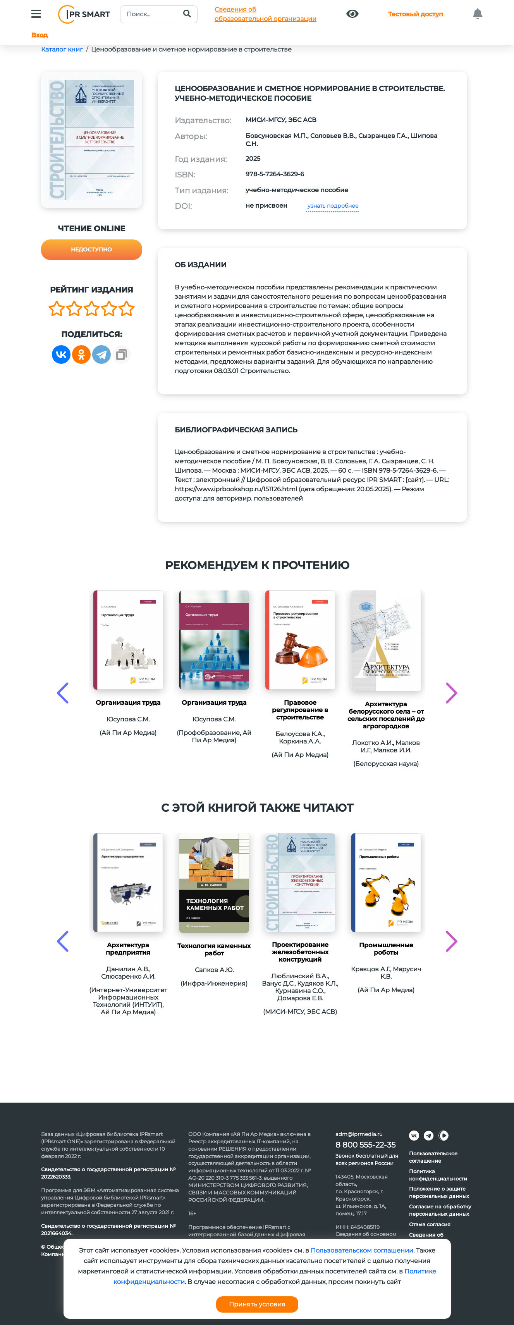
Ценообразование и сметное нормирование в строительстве (191, 49)
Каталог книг (62, 49)
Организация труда (128, 702)
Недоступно (91, 249)
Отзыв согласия (429, 1224)
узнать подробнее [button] (332, 205)
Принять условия (257, 1304)
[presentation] (62, 693)
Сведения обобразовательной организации (265, 14)
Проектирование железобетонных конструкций (300, 952)
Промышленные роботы (386, 948)
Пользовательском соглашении (362, 1250)
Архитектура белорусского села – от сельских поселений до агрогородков (386, 715)
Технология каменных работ (214, 949)
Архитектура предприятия (128, 948)
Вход (39, 35)
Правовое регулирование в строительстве (300, 710)
